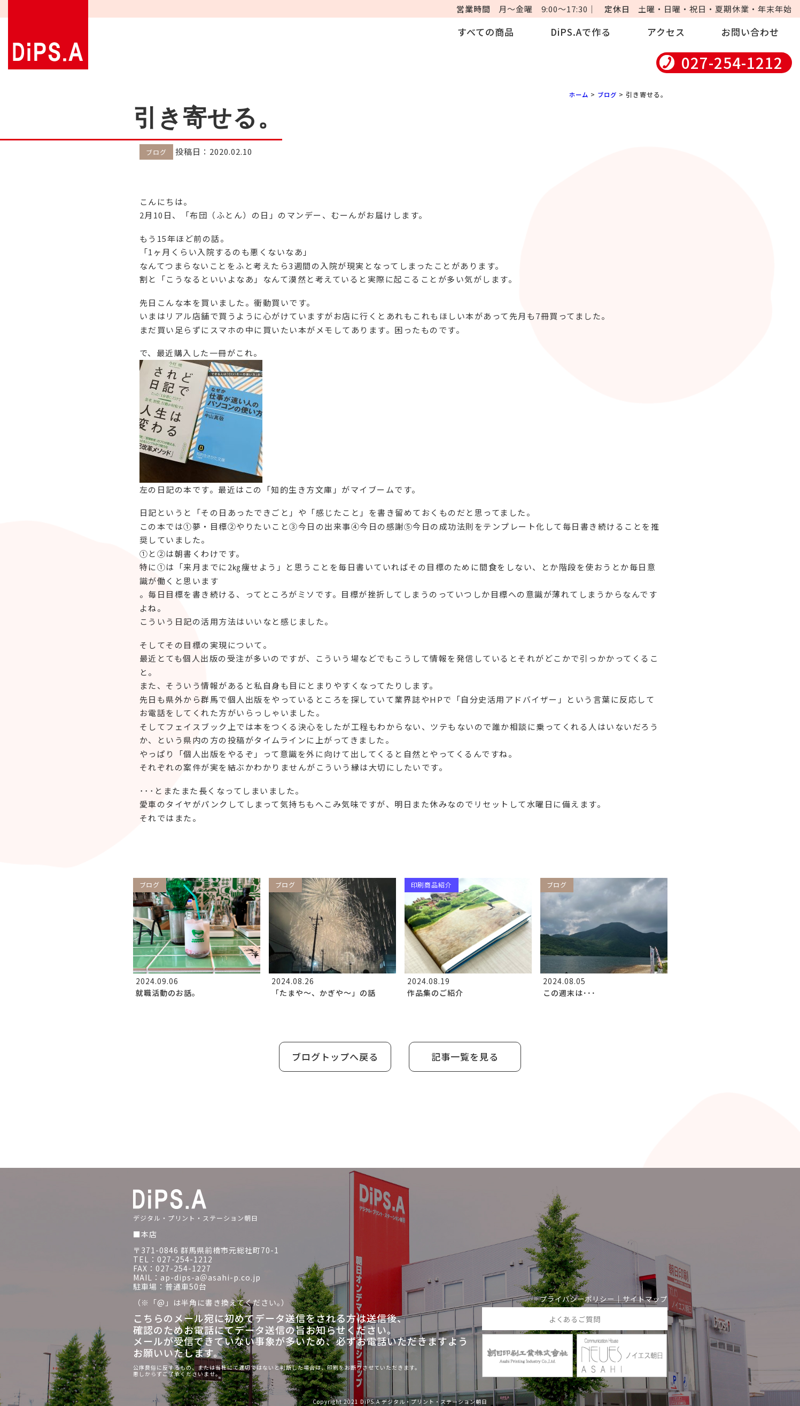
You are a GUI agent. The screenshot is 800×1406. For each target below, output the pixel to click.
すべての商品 (485, 31)
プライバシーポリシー (571, 1296)
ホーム (576, 94)
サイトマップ (643, 1296)
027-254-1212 (732, 62)
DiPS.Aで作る (580, 31)
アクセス (666, 31)
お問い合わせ (750, 31)
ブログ (606, 94)
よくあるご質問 (575, 1316)
